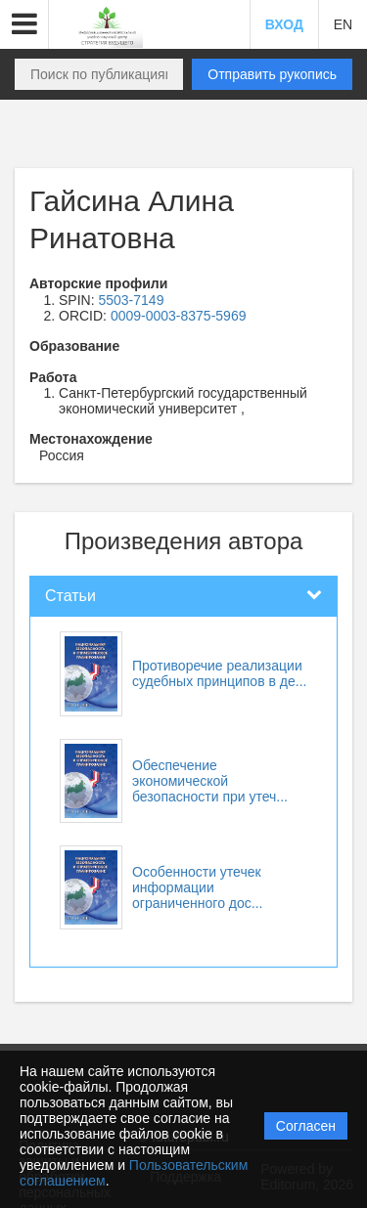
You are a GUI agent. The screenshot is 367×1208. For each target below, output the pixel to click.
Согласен (306, 1126)
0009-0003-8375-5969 (179, 316)
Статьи (70, 595)
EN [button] (343, 24)
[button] (24, 24)
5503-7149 (130, 300)
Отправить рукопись (272, 74)
